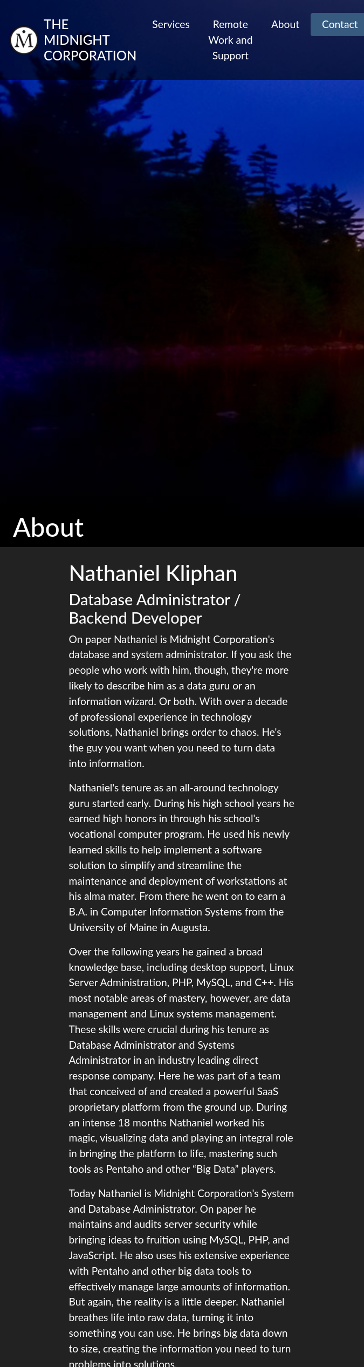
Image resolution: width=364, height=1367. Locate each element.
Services (170, 24)
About (285, 24)
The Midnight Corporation (90, 40)
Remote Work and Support (230, 39)
